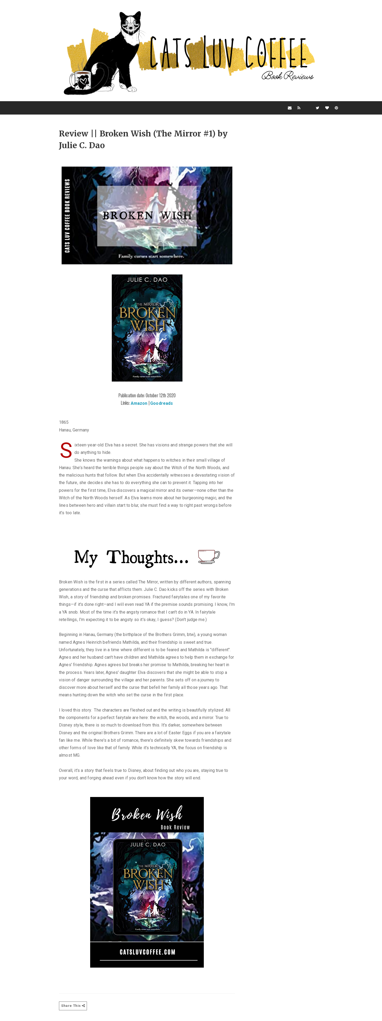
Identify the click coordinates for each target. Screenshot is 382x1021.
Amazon (140, 403)
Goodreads (161, 403)
